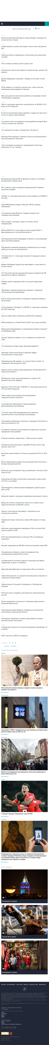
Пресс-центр (20, 984)
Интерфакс (24, 23)
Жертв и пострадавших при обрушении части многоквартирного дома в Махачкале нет (23, 773)
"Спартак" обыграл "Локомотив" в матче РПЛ (16, 814)
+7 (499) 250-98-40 (39, 1003)
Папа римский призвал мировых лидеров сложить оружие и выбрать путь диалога (22, 689)
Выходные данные (5, 1038)
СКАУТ (2, 1014)
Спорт (3, 779)
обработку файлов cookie (16, 1001)
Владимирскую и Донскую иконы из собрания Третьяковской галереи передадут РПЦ (23, 856)
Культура (4, 819)
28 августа (5, 646)
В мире (3, 653)
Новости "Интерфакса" (6, 1020)
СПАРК (2, 1012)
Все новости (4, 692)
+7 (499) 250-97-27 (5, 1004)
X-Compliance (4, 1013)
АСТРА (2, 1017)
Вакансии (26, 984)
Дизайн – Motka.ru (5, 1040)
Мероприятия (42, 984)
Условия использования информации (10, 1036)
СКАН (2, 1022)
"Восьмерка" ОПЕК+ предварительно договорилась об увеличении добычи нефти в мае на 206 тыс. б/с (24, 731)
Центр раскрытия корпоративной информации (11, 1024)
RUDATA (3, 1023)
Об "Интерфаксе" (11, 984)
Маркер (3, 1016)
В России (4, 737)
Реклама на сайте (33, 984)
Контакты (3, 984)
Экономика (4, 695)
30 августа (14, 646)
